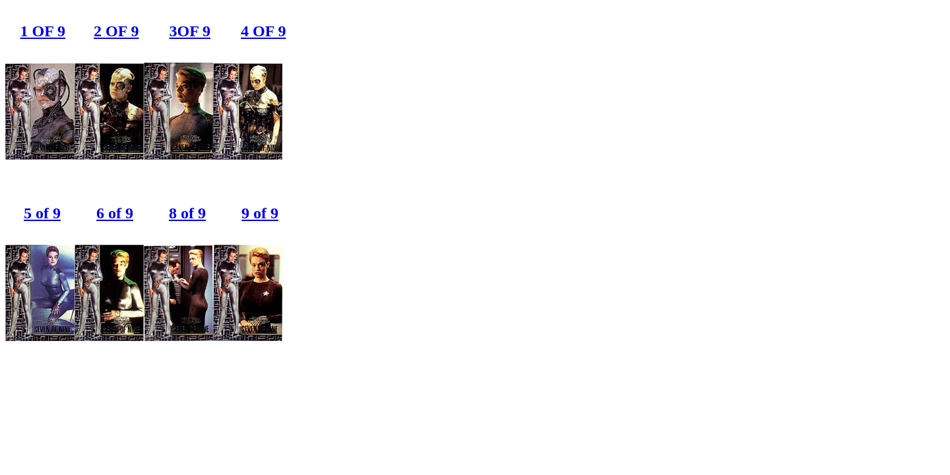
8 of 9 (187, 213)
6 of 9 (114, 213)
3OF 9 (190, 31)
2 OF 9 (116, 31)
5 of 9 (42, 213)
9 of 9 (259, 213)
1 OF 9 (42, 31)
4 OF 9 (263, 31)
